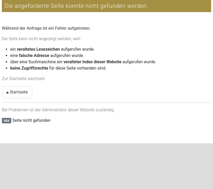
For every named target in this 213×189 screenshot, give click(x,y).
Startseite (17, 92)
